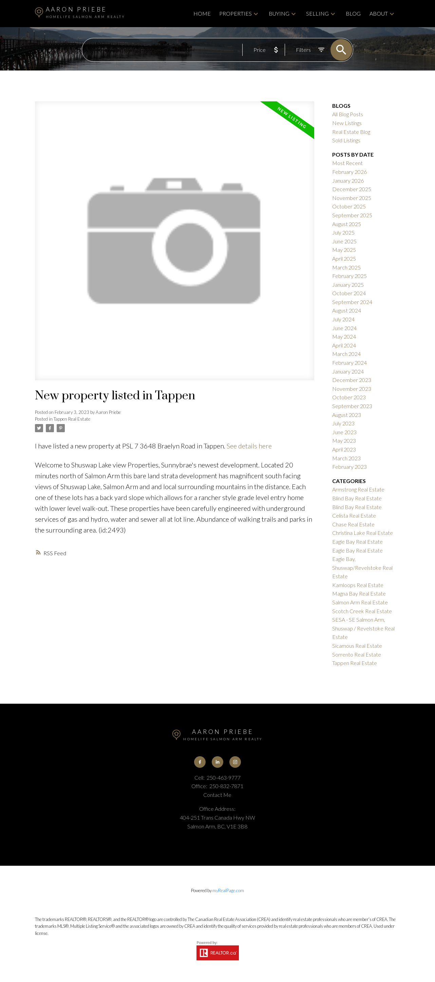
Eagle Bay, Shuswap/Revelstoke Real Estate (362, 567)
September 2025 (352, 215)
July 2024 (343, 319)
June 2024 (344, 328)
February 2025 (349, 276)
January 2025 (348, 284)
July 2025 (343, 232)
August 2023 (346, 415)
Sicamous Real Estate (357, 645)
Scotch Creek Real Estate (362, 611)
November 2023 (351, 388)
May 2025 (344, 249)
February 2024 (349, 362)
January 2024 (348, 371)
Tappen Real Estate (72, 419)
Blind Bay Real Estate (357, 498)
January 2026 (348, 180)
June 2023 (344, 432)
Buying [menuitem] (279, 13)
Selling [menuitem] (317, 13)
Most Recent (347, 163)
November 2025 (351, 198)
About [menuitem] (379, 13)
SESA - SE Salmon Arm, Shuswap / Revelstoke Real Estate (363, 628)
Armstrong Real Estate (358, 489)
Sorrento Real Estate (356, 654)
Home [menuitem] (202, 13)
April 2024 (344, 345)
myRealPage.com (228, 891)
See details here (249, 446)
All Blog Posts (347, 114)
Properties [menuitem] (235, 13)
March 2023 (346, 458)
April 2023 (344, 449)
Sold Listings (346, 140)
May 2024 (344, 336)
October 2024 (349, 293)
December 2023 (351, 380)
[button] (200, 762)
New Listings (347, 123)
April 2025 (344, 258)
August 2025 (346, 224)
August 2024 (346, 310)
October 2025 (349, 206)
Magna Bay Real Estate (359, 593)
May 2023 (344, 440)
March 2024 (346, 353)
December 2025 (351, 189)
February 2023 (349, 466)
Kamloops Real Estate (357, 585)
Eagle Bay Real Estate (357, 541)
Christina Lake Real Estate (362, 532)
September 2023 (352, 406)
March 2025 (346, 267)
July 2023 (343, 423)
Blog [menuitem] (353, 13)
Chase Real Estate (353, 524)
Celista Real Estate (354, 515)
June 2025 (344, 241)
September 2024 (352, 302)
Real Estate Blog (351, 131)
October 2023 (349, 397)
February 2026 (349, 171)
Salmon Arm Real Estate (360, 602)
